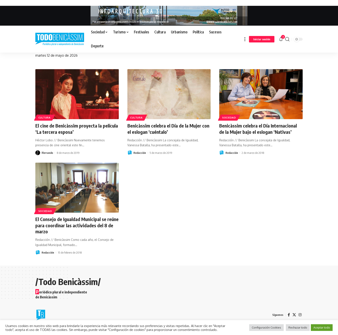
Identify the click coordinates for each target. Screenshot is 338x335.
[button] (245, 39)
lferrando (47, 152)
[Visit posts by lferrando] (37, 152)
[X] (294, 315)
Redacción (139, 152)
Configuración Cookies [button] (266, 327)
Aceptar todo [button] (321, 327)
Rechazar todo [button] (297, 327)
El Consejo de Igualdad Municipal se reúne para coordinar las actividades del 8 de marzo (77, 225)
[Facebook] (289, 315)
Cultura (44, 117)
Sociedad (229, 117)
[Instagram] (300, 315)
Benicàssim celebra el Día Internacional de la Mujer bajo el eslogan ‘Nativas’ (258, 129)
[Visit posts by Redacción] (129, 152)
